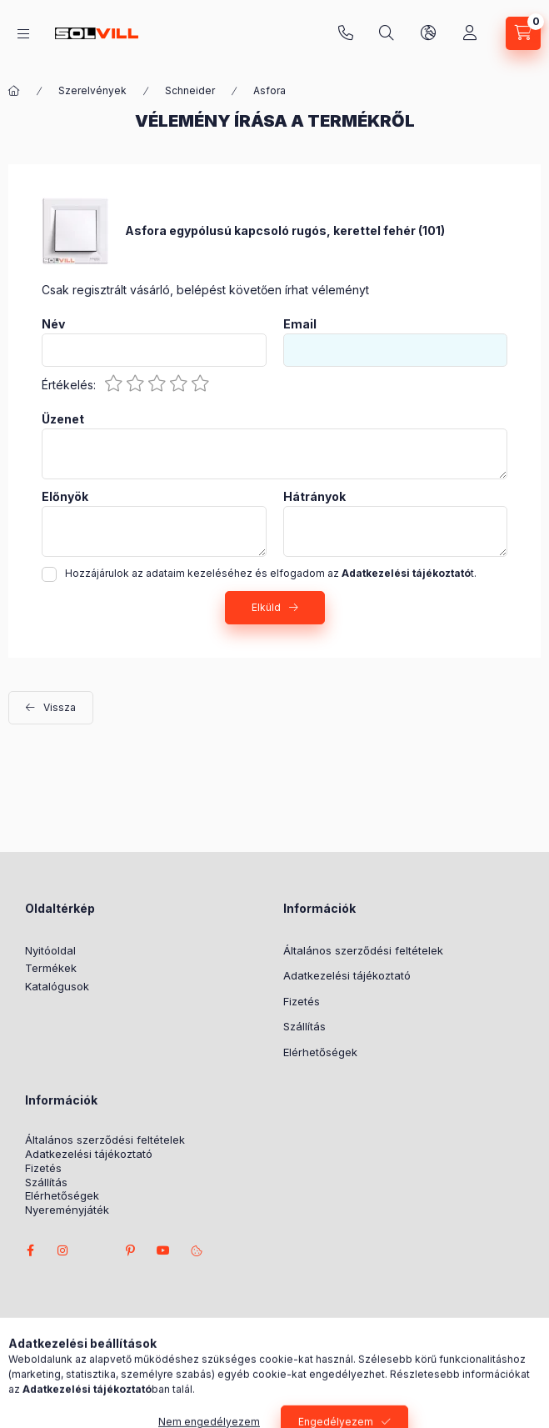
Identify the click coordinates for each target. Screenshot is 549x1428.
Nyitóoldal (50, 950)
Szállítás (304, 1026)
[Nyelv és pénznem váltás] (428, 33)
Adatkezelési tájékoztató (347, 975)
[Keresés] (386, 33)
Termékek (51, 968)
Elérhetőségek (320, 1052)
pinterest (130, 1250)
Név (53, 324)
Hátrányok (314, 497)
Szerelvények (92, 90)
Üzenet (63, 419)
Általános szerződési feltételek (363, 950)
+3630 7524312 (346, 33)
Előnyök (65, 497)
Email (300, 324)
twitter (96, 1250)
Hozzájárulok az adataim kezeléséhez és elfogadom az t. (271, 573)
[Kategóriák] (23, 33)
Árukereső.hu (239, 1363)
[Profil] (470, 33)
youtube (163, 1250)
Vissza (59, 707)
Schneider (190, 90)
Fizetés (301, 1001)
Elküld (266, 607)
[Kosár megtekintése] (523, 33)
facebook (30, 1250)
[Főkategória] (14, 90)
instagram (63, 1250)
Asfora (269, 90)
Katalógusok (57, 986)
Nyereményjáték (67, 1210)
